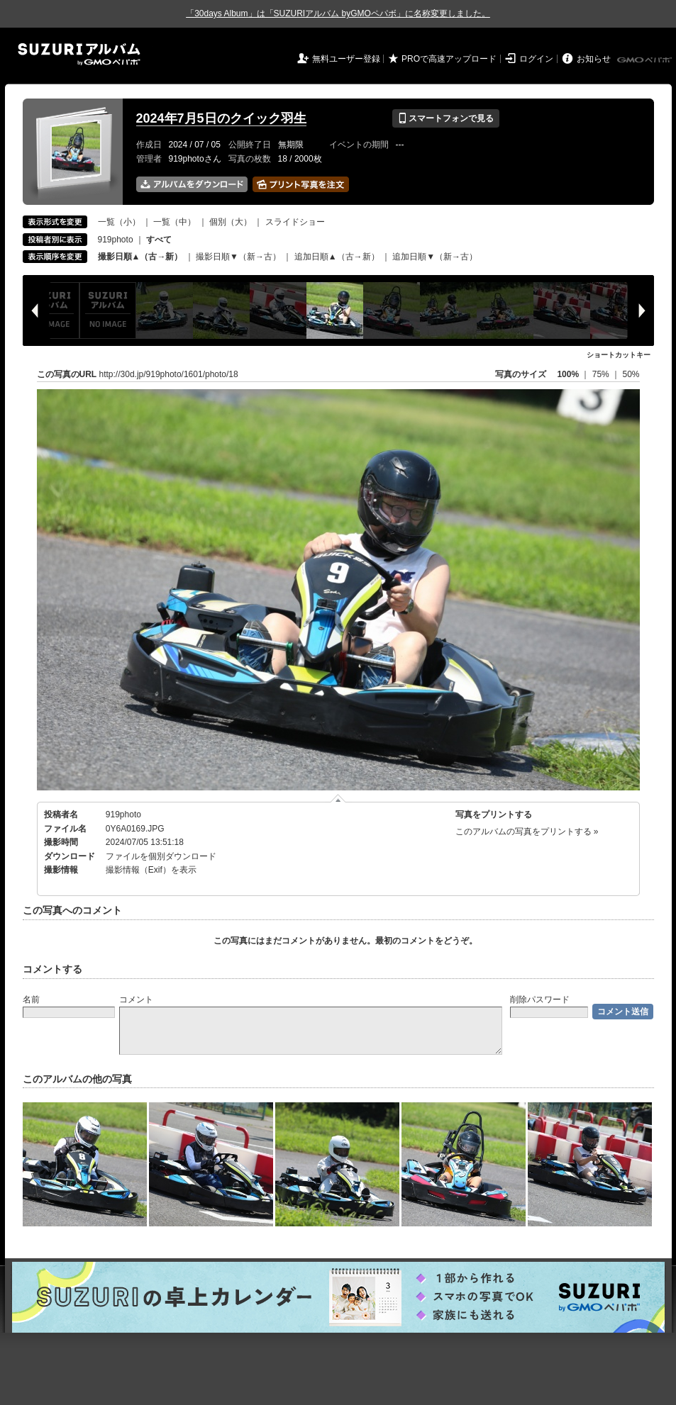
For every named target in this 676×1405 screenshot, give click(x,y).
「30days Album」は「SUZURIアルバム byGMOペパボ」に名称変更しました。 (338, 13)
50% (630, 374)
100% (568, 374)
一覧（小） (119, 222)
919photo (115, 240)
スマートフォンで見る (446, 118)
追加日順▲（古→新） (336, 257)
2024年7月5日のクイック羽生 (221, 118)
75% (601, 374)
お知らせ (594, 59)
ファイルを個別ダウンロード (161, 856)
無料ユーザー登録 (346, 59)
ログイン (536, 59)
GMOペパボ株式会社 (645, 60)
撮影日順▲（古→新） (140, 257)
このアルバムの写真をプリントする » (527, 831)
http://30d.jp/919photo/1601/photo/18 (168, 374)
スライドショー (295, 222)
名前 (31, 999)
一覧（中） (174, 222)
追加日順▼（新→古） (434, 257)
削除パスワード (540, 999)
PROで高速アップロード (449, 59)
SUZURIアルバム (79, 54)
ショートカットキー (618, 355)
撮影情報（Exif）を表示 (151, 870)
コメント (136, 999)
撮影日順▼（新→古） (238, 257)
